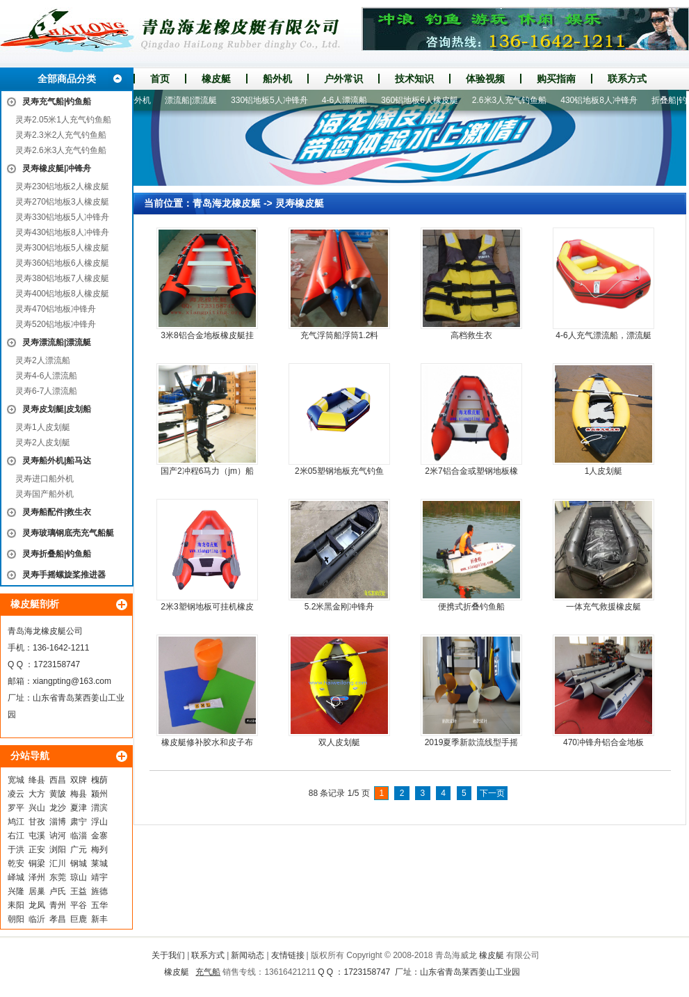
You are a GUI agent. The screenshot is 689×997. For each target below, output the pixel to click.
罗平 (16, 808)
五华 (99, 905)
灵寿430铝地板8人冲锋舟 (62, 232)
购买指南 (556, 78)
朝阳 (16, 919)
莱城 (99, 863)
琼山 (78, 877)
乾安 (16, 863)
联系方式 (627, 78)
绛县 (37, 780)
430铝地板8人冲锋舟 (602, 100)
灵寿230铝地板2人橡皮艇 (62, 186)
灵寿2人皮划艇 (42, 442)
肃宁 (78, 822)
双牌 (78, 780)
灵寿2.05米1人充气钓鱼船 (63, 120)
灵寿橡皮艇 (299, 203)
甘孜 (37, 822)
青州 (57, 905)
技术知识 (414, 78)
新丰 (99, 919)
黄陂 (57, 794)
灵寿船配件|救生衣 (56, 512)
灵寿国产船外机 (44, 494)
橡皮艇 (216, 78)
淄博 (57, 822)
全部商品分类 (67, 78)
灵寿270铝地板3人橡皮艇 (62, 202)
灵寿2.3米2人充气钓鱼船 (60, 135)
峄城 (16, 877)
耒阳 (16, 905)
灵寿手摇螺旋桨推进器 (64, 575)
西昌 (57, 780)
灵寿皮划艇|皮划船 (56, 409)
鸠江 (16, 822)
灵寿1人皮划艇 (42, 427)
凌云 (16, 794)
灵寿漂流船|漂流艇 (56, 342)
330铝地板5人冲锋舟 (272, 100)
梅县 (78, 794)
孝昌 (57, 919)
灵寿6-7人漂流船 (46, 391)
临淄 (78, 835)
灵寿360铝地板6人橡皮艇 (62, 263)
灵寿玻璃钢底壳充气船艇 (68, 533)
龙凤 (37, 905)
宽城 (16, 780)
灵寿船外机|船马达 (56, 460)
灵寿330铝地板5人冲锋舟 (62, 217)
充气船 (207, 972)
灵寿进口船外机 (44, 479)
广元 (78, 849)
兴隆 (16, 891)
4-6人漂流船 (348, 100)
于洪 (16, 849)
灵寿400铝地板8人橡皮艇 (62, 293)
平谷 (78, 905)
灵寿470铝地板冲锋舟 (55, 309)
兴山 (37, 808)
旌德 (99, 891)
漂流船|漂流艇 (194, 100)
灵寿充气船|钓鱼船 (56, 101)
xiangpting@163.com (72, 681)
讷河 (57, 835)
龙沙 (57, 808)
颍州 (99, 794)
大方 (37, 794)
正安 (37, 849)
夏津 (78, 808)
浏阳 (57, 849)
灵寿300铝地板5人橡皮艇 (62, 248)
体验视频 (485, 78)
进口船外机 (133, 100)
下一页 (492, 793)
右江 (16, 835)
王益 (78, 891)
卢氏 (57, 891)
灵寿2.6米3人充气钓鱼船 (60, 150)
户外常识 (343, 78)
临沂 (37, 919)
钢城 (78, 863)
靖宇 (99, 877)
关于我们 (168, 955)
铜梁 (37, 863)
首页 (160, 78)
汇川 (57, 863)
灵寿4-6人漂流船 (46, 376)
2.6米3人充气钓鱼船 (513, 100)
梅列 (99, 849)
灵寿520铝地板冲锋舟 (55, 324)
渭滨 (99, 808)
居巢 (37, 891)
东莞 (57, 877)
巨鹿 (78, 919)
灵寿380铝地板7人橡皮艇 (62, 278)
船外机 (277, 78)
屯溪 (37, 835)
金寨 (99, 835)
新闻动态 (247, 955)
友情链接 (288, 955)
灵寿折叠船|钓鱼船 (56, 554)
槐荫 (99, 780)
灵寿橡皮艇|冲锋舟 (56, 168)
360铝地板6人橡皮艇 (423, 100)
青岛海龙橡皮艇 (227, 203)
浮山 (99, 822)
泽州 (37, 877)
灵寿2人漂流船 (42, 360)
